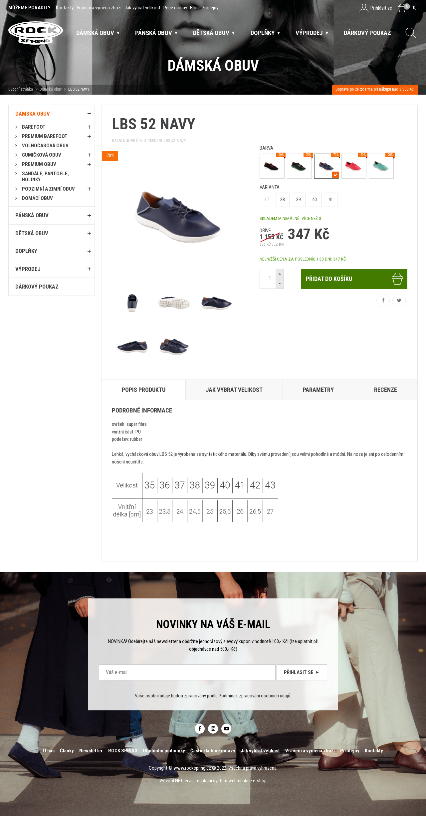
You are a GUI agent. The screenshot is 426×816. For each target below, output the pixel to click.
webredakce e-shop (247, 781)
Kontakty (65, 8)
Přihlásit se (302, 672)
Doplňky (26, 251)
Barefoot (34, 127)
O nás (49, 751)
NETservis (184, 781)
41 (330, 200)
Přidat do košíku (355, 279)
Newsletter (91, 751)
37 (266, 200)
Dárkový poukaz (37, 286)
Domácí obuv (37, 198)
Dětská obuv (31, 233)
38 (282, 200)
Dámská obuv (51, 89)
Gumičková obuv (41, 155)
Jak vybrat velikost (142, 8)
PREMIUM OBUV (39, 164)
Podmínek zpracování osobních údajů (254, 696)
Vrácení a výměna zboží (99, 8)
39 (298, 200)
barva (266, 148)
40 (314, 200)
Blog (194, 8)
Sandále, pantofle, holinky (45, 177)
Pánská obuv (32, 215)
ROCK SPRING (122, 751)
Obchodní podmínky (164, 751)
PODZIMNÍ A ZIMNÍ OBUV (48, 189)
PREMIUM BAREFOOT (45, 136)
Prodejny (210, 8)
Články (67, 751)
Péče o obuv (175, 8)
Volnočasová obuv (45, 146)
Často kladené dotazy (212, 751)
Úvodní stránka (20, 89)
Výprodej (28, 269)
